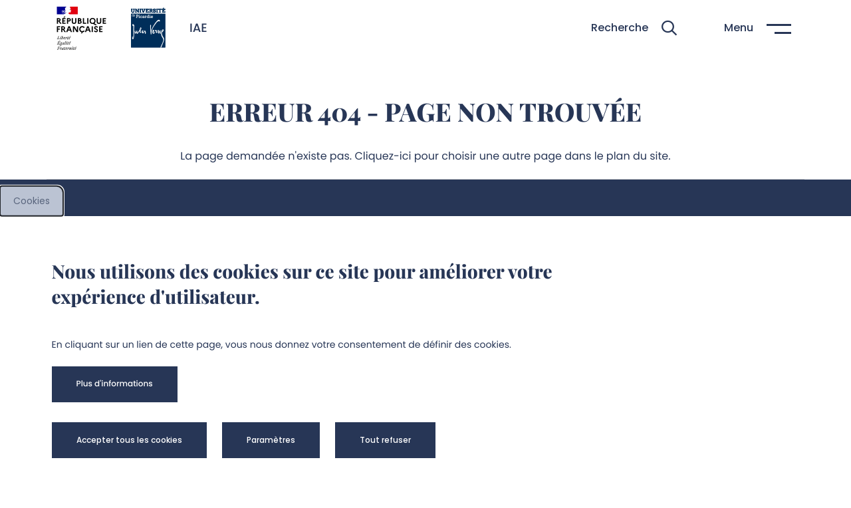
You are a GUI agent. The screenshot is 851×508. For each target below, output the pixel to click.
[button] (634, 28)
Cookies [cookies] (31, 200)
